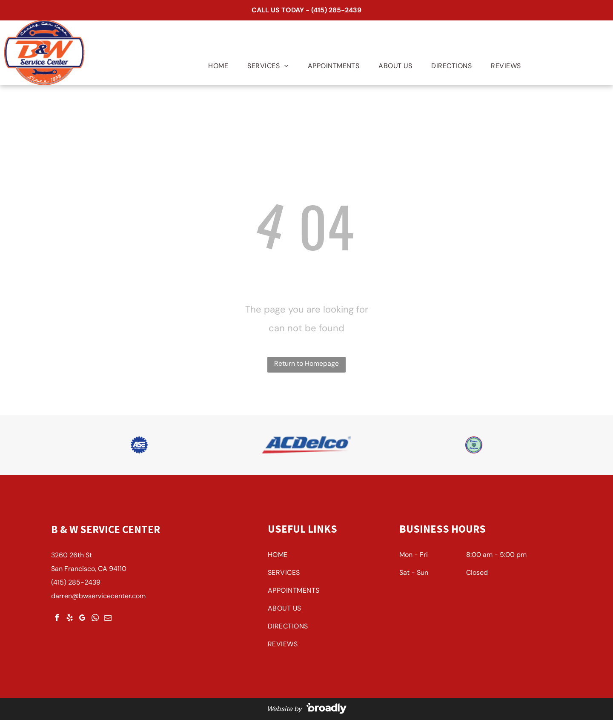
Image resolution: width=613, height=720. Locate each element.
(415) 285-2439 (336, 10)
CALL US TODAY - (280, 10)
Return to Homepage (306, 363)
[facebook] (56, 618)
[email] (107, 618)
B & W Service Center (105, 529)
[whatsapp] (94, 618)
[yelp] (69, 618)
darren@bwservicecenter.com (98, 595)
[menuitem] (215, 66)
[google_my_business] (82, 618)
